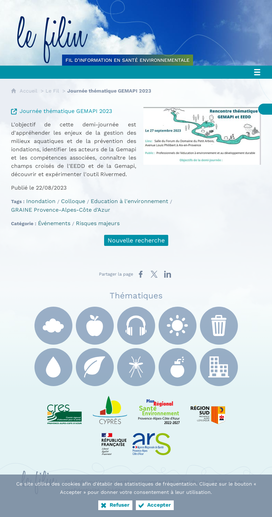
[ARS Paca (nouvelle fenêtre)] (136, 439)
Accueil (28, 91)
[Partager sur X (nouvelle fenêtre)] (154, 274)
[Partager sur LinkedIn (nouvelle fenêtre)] (167, 274)
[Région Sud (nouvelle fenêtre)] (208, 408)
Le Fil (52, 91)
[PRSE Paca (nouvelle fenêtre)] (159, 408)
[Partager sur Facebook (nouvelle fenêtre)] (141, 274)
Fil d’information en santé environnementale (119, 482)
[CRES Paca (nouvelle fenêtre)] (64, 408)
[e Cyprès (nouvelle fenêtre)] (110, 408)
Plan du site (193, 482)
